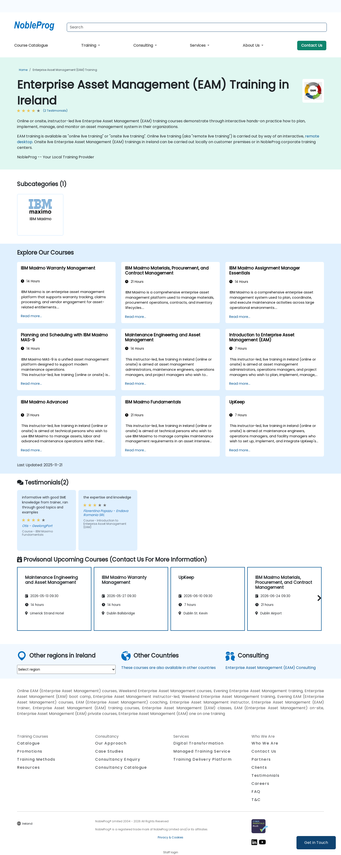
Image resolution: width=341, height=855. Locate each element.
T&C (256, 799)
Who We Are (264, 743)
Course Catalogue (31, 45)
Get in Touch (316, 842)
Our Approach (110, 743)
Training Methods (36, 759)
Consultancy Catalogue (121, 767)
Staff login (170, 852)
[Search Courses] (197, 27)
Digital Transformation (198, 743)
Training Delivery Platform (202, 759)
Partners (261, 759)
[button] (318, 598)
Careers (260, 783)
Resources (28, 767)
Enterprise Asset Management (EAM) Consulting (270, 667)
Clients (259, 767)
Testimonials (265, 775)
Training (89, 45)
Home (23, 70)
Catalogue (28, 743)
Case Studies (109, 751)
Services (198, 45)
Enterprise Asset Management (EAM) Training (65, 70)
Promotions (29, 751)
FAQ (255, 791)
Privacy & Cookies (170, 837)
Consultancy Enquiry (117, 759)
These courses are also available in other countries (168, 667)
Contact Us (311, 45)
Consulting (143, 45)
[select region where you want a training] (66, 669)
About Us (251, 45)
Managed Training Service (201, 751)
